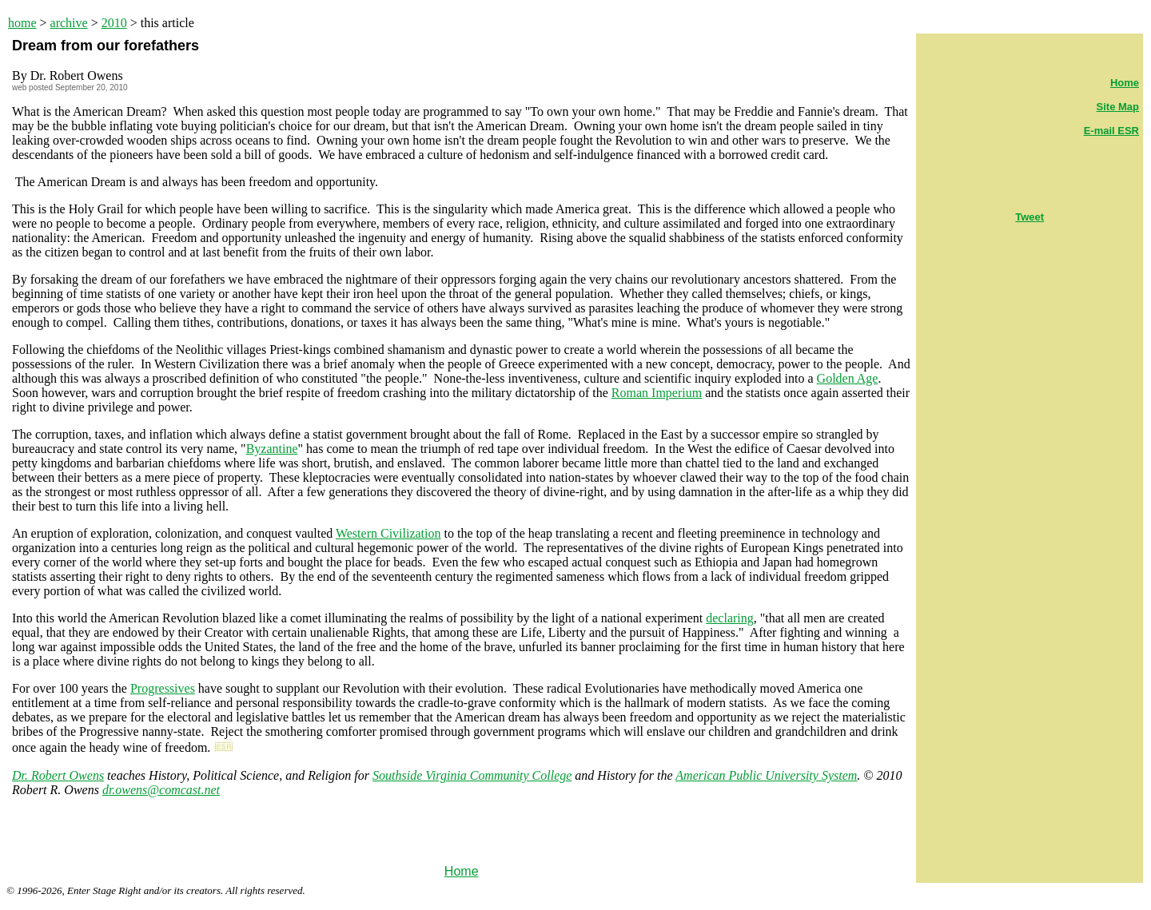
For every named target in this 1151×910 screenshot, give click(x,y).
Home (461, 871)
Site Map (1118, 107)
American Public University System (766, 775)
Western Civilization (388, 533)
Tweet (1029, 217)
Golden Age (847, 378)
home (22, 23)
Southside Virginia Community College (472, 775)
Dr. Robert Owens (58, 775)
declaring (730, 618)
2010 (114, 23)
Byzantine (272, 448)
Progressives (162, 688)
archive (69, 23)
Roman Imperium (656, 392)
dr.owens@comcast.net (161, 790)
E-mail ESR (1111, 131)
